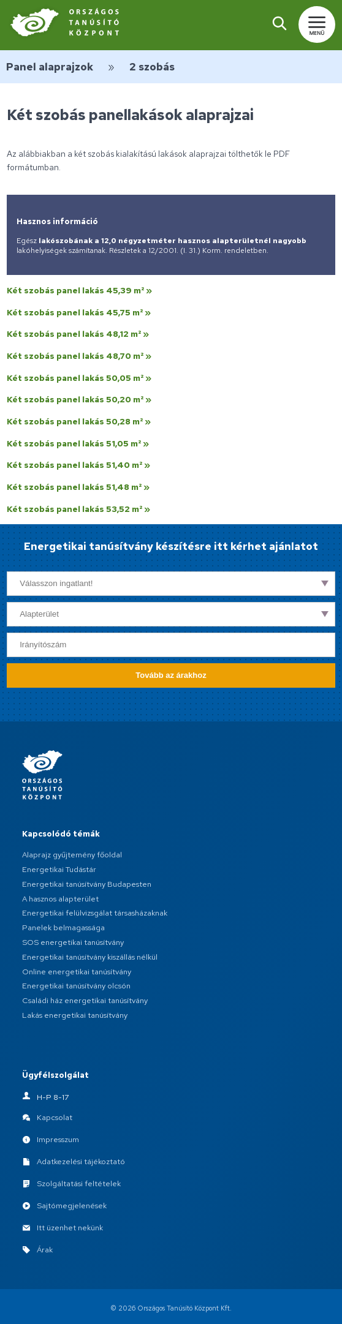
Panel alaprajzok (49, 66)
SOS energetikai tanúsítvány (73, 942)
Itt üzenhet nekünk (70, 1227)
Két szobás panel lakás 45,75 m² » (79, 312)
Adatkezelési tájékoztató (81, 1161)
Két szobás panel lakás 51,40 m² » (78, 464)
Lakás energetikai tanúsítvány (74, 1015)
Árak (45, 1249)
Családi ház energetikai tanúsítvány (85, 1000)
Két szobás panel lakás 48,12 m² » (78, 333)
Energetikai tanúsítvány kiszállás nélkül (90, 957)
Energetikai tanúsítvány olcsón (76, 985)
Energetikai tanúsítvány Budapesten (86, 884)
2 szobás (152, 66)
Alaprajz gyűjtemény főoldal (72, 854)
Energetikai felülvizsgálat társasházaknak (94, 913)
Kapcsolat (54, 1117)
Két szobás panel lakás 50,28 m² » (79, 421)
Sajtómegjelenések (72, 1205)
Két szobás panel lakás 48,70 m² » (79, 355)
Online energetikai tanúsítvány (76, 971)
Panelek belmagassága (63, 927)
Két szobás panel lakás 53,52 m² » (78, 508)
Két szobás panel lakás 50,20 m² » (79, 399)
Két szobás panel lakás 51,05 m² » (78, 443)
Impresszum (58, 1139)
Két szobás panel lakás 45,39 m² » (79, 290)
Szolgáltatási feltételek (79, 1183)
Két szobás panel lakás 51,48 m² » (78, 486)
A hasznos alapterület (60, 898)
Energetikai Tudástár (59, 869)
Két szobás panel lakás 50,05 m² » (79, 377)
